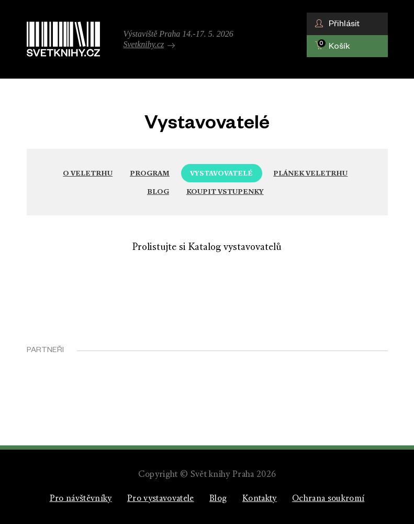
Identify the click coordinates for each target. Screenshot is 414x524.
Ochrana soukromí (328, 499)
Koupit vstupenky (225, 191)
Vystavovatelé (221, 173)
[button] (347, 24)
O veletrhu (88, 173)
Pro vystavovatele (160, 499)
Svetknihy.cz (149, 44)
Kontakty (259, 499)
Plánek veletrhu (310, 173)
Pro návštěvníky (81, 499)
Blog (158, 191)
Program (150, 173)
